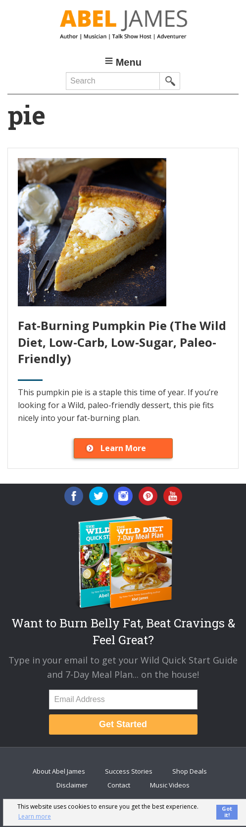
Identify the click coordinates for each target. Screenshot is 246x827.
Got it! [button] (227, 812)
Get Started (123, 724)
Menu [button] (129, 62)
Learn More (123, 448)
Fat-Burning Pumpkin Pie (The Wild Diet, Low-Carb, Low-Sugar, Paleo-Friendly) (122, 342)
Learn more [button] (34, 816)
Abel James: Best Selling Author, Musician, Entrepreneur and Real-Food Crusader (123, 24)
